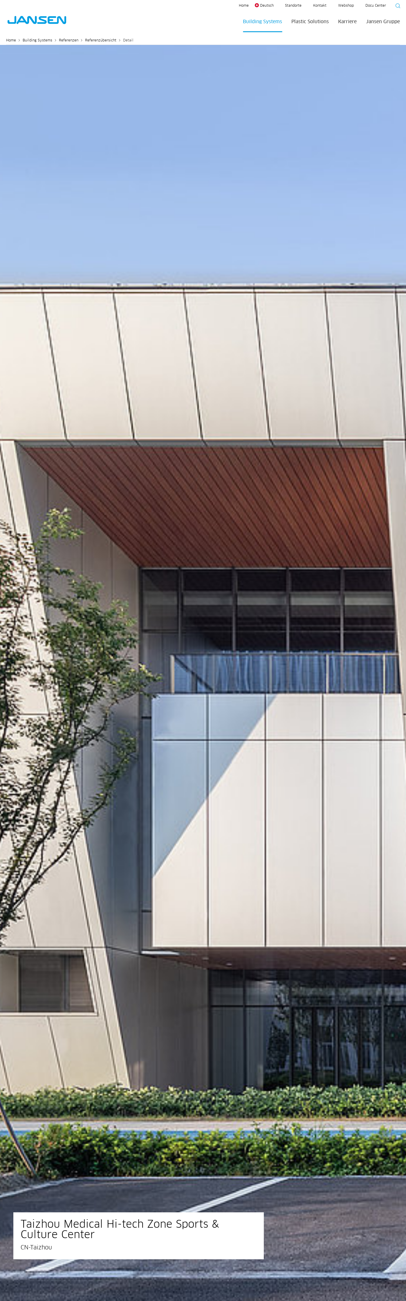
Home (244, 6)
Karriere (347, 21)
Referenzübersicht (100, 40)
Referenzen (68, 40)
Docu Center (375, 6)
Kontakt (319, 6)
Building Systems (262, 21)
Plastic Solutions (310, 21)
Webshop (346, 6)
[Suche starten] (396, 6)
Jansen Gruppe (383, 21)
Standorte (293, 6)
